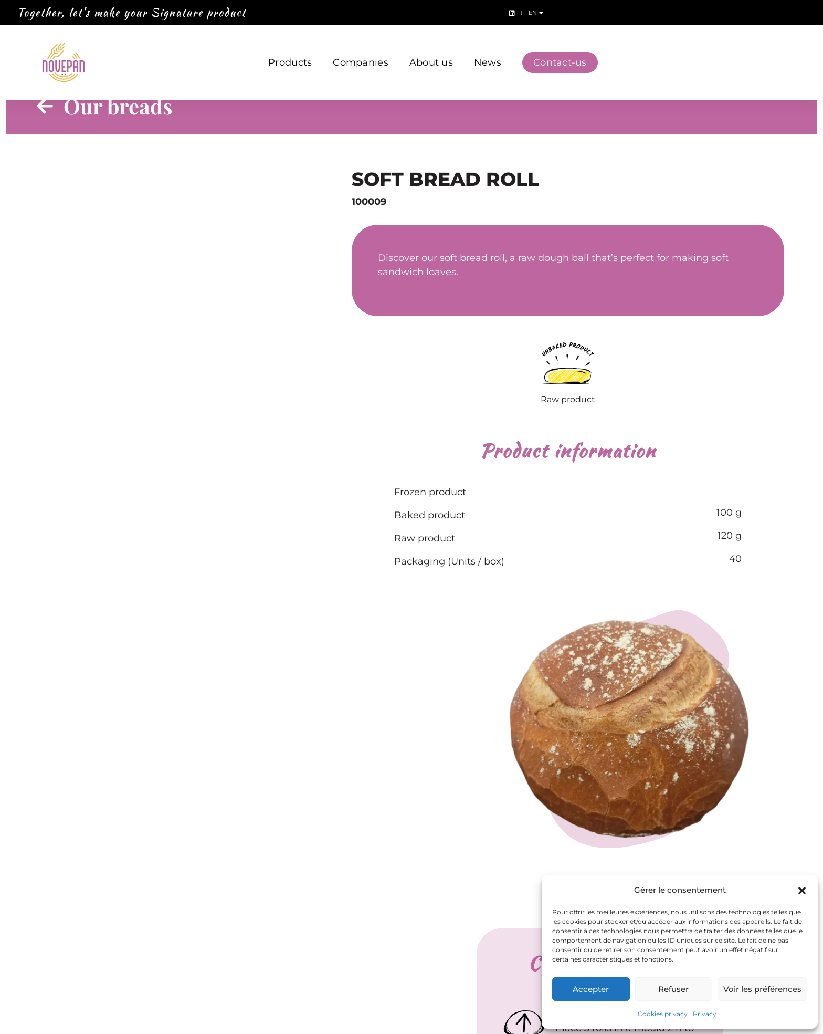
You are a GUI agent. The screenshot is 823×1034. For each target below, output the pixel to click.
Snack (184, 901)
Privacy (704, 1014)
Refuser (673, 989)
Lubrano (438, 870)
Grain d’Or (316, 916)
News (487, 51)
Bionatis (313, 886)
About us (431, 51)
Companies (360, 51)
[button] (802, 890)
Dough (186, 886)
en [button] (805, 12)
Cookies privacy (663, 1014)
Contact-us (560, 51)
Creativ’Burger (326, 901)
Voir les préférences (762, 989)
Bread (183, 870)
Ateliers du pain (329, 870)
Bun (180, 916)
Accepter (591, 989)
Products (290, 51)
